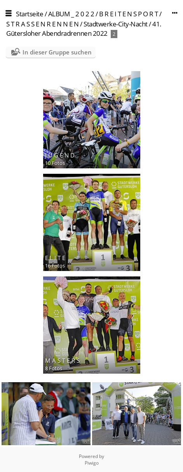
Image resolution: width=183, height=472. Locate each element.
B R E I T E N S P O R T (128, 13)
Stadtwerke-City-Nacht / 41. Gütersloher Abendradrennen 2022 (84, 28)
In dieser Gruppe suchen (57, 52)
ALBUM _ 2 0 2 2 (71, 13)
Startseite (29, 13)
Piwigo (92, 463)
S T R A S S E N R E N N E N (42, 23)
